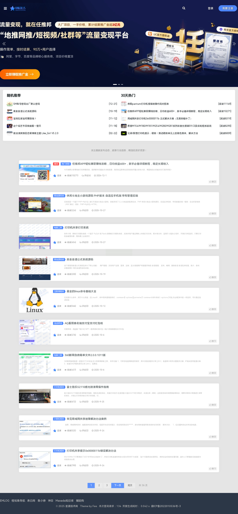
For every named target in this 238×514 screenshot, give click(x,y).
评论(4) (106, 173)
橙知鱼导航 (18, 500)
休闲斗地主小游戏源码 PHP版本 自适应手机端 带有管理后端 (112, 201)
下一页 (117, 485)
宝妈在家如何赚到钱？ (23, 119)
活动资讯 (95, 328)
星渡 (95, 173)
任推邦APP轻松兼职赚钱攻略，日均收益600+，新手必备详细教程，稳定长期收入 (165, 111)
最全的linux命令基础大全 (104, 296)
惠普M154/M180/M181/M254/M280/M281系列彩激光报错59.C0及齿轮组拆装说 (165, 126)
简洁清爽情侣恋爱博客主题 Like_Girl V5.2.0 (34, 133)
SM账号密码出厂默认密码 (25, 104)
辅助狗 (80, 500)
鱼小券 (42, 500)
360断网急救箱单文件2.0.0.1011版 (106, 360)
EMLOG (4, 500)
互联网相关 (96, 296)
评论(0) (105, 206)
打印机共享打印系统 (102, 233)
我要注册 (227, 8)
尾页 (130, 485)
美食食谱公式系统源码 (23, 111)
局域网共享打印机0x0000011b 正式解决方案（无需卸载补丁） (156, 119)
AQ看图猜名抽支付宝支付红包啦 (105, 328)
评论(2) (105, 428)
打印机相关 (96, 392)
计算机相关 (96, 424)
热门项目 (98, 169)
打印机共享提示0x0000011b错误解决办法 (108, 456)
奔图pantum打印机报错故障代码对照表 (144, 104)
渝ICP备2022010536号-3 (166, 506)
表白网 (31, 500)
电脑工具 (95, 233)
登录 (210, 8)
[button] (4, 43)
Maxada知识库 (65, 500)
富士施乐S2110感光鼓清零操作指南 (107, 392)
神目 (50, 500)
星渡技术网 (71, 506)
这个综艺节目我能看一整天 (26, 126)
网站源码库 (96, 201)
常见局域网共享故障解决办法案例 (106, 424)
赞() (155, 176)
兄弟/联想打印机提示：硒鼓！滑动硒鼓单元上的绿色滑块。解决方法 (158, 133)
